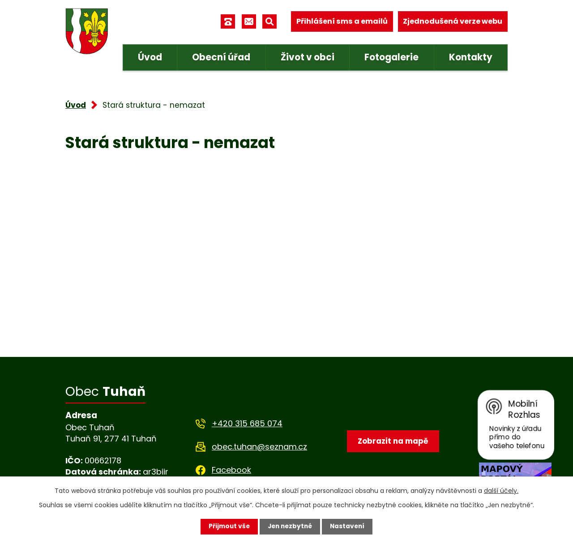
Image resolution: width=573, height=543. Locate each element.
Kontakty (470, 57)
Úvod (150, 57)
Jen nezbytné (289, 526)
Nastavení (349, 526)
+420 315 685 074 (247, 423)
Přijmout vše (227, 526)
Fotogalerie (391, 57)
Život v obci (307, 57)
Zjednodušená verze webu (452, 21)
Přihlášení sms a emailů (342, 21)
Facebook (231, 469)
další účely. (501, 490)
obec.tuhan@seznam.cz (259, 446)
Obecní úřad (221, 57)
